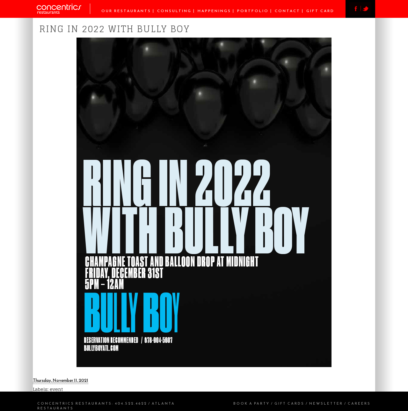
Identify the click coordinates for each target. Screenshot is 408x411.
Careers (359, 403)
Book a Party (251, 403)
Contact (287, 11)
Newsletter (326, 403)
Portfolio (253, 11)
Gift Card (320, 11)
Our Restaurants (126, 11)
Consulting (174, 11)
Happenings (214, 11)
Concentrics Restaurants (74, 403)
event (56, 389)
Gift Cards (289, 403)
